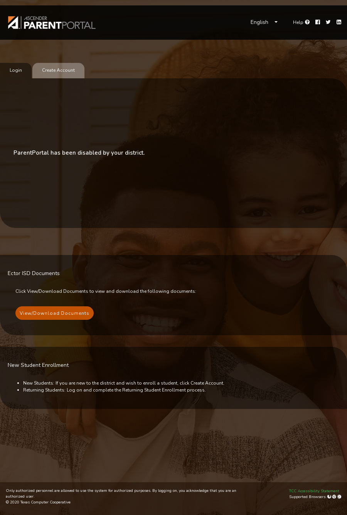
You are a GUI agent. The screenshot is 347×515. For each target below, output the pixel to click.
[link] (52, 22)
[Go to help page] (301, 22)
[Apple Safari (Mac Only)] (339, 497)
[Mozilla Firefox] (329, 497)
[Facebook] (317, 22)
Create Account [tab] (58, 70)
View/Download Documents (54, 313)
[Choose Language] (264, 22)
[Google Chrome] (334, 497)
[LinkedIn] (339, 22)
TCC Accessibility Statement (314, 491)
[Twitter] (328, 22)
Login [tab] (16, 70)
